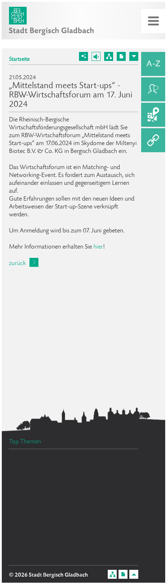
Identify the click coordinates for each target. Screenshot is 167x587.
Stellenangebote (42, 539)
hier (98, 247)
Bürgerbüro (102, 535)
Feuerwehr (31, 556)
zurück (17, 263)
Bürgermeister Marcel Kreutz (55, 467)
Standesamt (110, 523)
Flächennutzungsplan (48, 480)
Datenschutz (88, 502)
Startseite (19, 60)
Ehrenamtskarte (35, 490)
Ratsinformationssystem (45, 512)
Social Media (113, 476)
